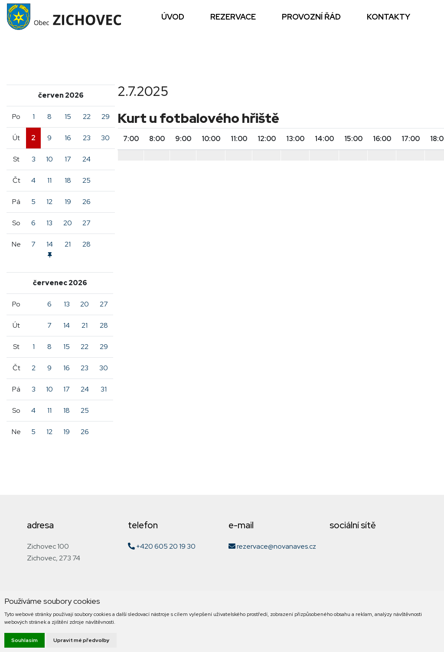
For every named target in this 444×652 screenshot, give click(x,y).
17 (68, 159)
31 (104, 389)
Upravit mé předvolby (81, 640)
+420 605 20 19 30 (162, 546)
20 (67, 222)
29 (105, 116)
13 (49, 222)
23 (87, 137)
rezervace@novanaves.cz (272, 546)
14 (66, 325)
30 (105, 137)
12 (49, 201)
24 (86, 159)
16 (68, 137)
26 (86, 201)
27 (86, 222)
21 (68, 244)
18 (68, 180)
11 (49, 180)
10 (49, 159)
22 (87, 116)
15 (68, 116)
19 (68, 201)
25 (86, 180)
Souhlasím (24, 640)
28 (86, 244)
